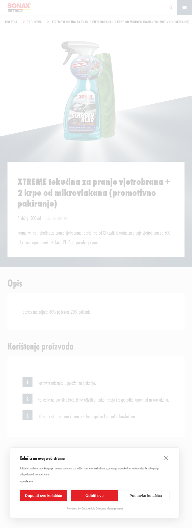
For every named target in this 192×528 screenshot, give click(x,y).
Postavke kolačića (146, 495)
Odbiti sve (95, 495)
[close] (166, 458)
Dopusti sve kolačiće (43, 495)
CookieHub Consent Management (102, 508)
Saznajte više (26, 481)
